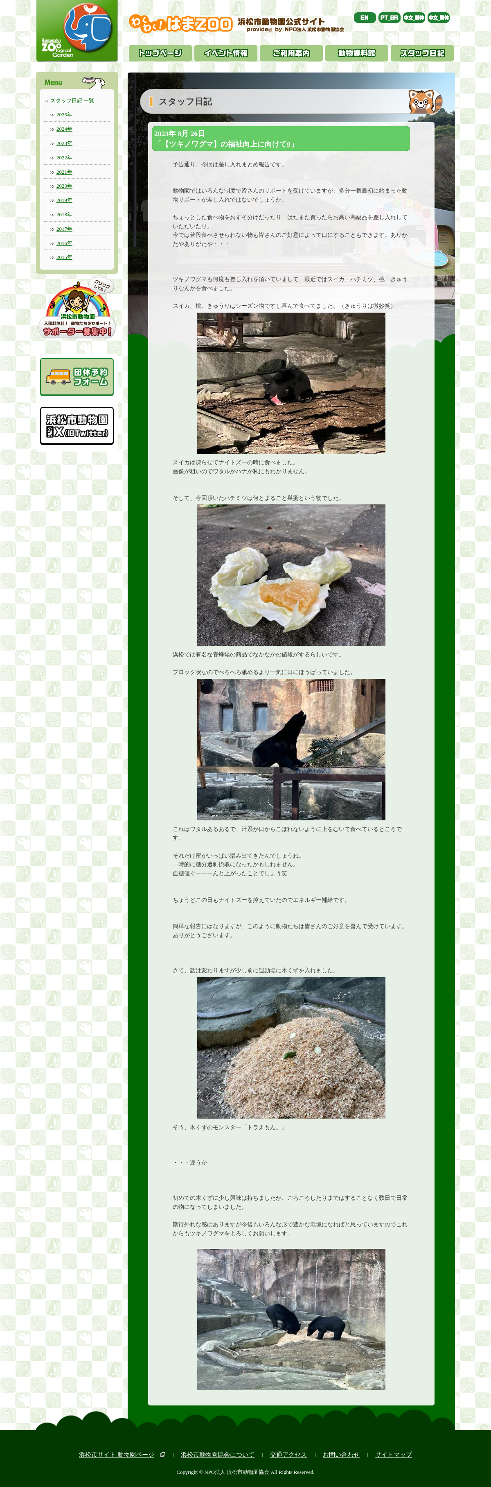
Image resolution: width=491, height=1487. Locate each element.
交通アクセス (288, 1454)
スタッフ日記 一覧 (72, 101)
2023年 (64, 143)
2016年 (64, 243)
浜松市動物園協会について (218, 1454)
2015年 (64, 257)
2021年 (64, 172)
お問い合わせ (341, 1454)
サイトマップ (393, 1454)
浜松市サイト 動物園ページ (116, 1454)
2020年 (64, 186)
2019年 (64, 200)
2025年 (64, 114)
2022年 (64, 157)
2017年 (64, 229)
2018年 (64, 214)
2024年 (64, 129)
